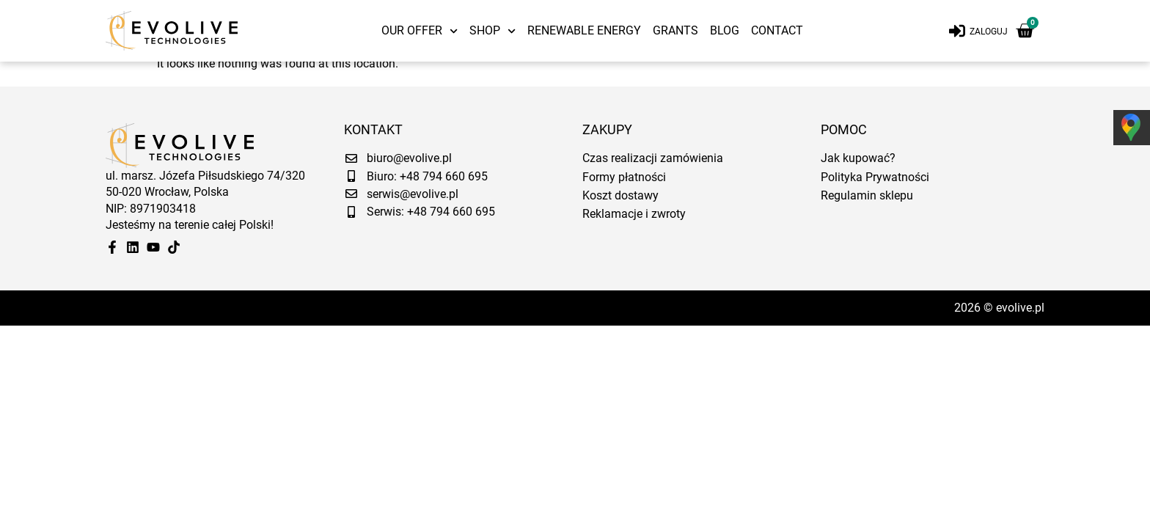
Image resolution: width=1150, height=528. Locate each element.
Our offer (419, 31)
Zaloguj (989, 31)
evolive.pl (1020, 313)
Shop (492, 31)
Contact (777, 30)
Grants (675, 30)
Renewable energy (584, 30)
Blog (724, 30)
